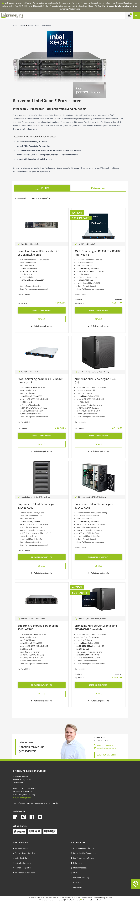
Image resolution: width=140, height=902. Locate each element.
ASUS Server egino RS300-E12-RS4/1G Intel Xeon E (98, 252)
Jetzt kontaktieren (106, 755)
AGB (75, 872)
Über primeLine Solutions (83, 848)
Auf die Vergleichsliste (41, 326)
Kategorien (98, 188)
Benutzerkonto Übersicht (25, 853)
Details (41, 319)
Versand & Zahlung (81, 877)
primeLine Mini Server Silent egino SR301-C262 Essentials (96, 627)
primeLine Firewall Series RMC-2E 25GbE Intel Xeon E (38, 252)
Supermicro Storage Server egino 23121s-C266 (38, 627)
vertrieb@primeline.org (106, 748)
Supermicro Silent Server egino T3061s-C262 (37, 505)
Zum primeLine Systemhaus (84, 853)
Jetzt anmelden (21, 848)
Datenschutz (78, 882)
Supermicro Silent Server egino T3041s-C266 (94, 505)
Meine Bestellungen (23, 858)
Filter (42, 188)
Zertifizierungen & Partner (83, 858)
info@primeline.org (27, 794)
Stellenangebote (80, 868)
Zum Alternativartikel (41, 557)
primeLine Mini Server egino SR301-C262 (96, 380)
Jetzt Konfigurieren (41, 310)
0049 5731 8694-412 (105, 745)
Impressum (77, 887)
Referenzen (78, 863)
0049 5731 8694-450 (28, 788)
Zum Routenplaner (22, 797)
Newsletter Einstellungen (25, 872)
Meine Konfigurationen (24, 868)
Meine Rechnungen (23, 863)
